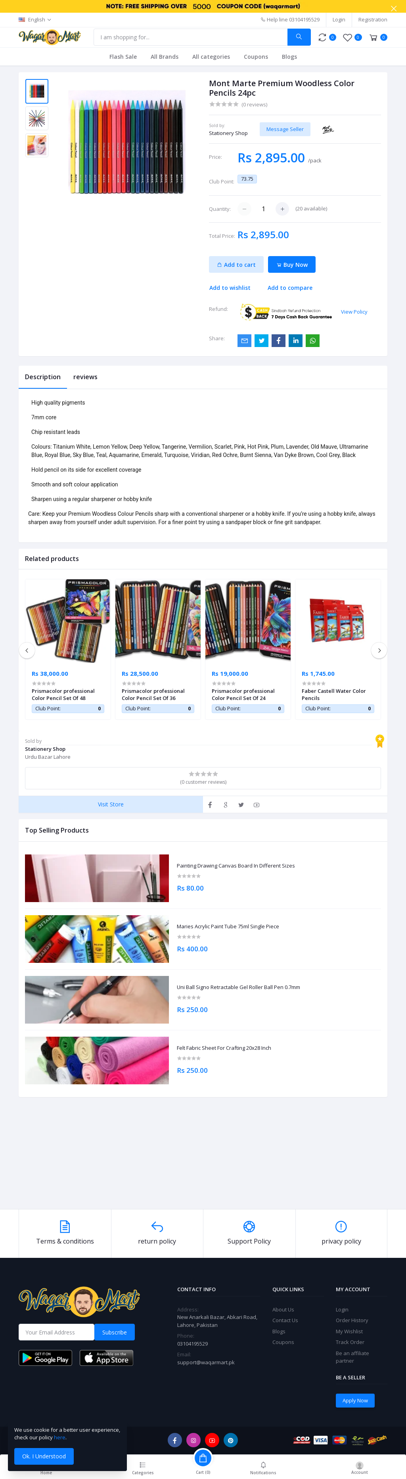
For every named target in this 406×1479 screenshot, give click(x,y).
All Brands (164, 56)
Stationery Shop (228, 133)
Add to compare (290, 287)
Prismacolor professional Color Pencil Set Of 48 (63, 694)
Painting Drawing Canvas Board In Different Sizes (236, 866)
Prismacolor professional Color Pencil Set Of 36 (153, 694)
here (59, 1437)
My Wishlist (349, 1331)
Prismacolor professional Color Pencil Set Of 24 (243, 694)
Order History (352, 1320)
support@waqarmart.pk (206, 1362)
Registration (372, 19)
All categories (211, 56)
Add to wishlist (230, 287)
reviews (85, 376)
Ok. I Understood (44, 1456)
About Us (283, 1309)
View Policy (354, 311)
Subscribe (114, 1332)
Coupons (256, 56)
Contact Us (285, 1320)
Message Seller (285, 129)
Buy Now (292, 264)
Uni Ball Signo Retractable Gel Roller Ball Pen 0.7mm (238, 987)
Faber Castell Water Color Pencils (334, 694)
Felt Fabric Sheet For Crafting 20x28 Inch (224, 1048)
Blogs (289, 56)
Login (339, 19)
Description (43, 376)
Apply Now (355, 1400)
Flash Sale (123, 56)
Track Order (350, 1342)
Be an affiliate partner (352, 1357)
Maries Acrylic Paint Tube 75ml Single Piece (228, 927)
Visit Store (111, 804)
